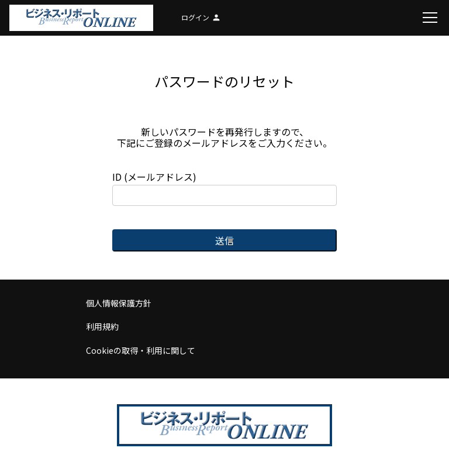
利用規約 (102, 326)
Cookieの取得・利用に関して (140, 350)
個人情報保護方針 (118, 303)
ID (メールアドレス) (224, 188)
